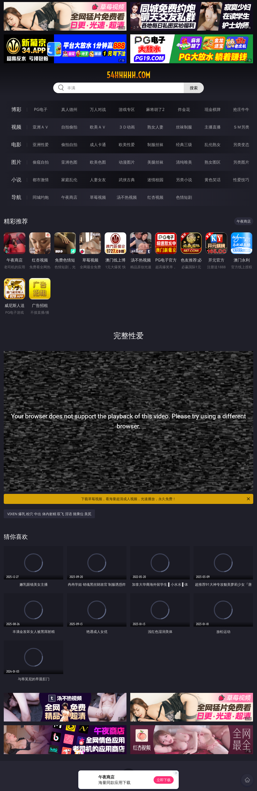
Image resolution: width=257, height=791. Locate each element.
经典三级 (184, 144)
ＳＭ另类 (241, 127)
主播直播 (213, 127)
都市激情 (41, 179)
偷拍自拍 (69, 144)
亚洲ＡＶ (41, 127)
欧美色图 (98, 162)
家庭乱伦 (69, 179)
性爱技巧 (241, 179)
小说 (16, 179)
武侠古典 (127, 179)
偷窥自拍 (41, 162)
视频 (16, 126)
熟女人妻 (155, 127)
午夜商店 (69, 197)
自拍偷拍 (69, 127)
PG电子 (40, 109)
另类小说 (184, 179)
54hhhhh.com (128, 75)
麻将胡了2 (155, 109)
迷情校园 (155, 179)
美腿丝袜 (155, 162)
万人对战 (98, 109)
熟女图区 (213, 162)
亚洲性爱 (41, 144)
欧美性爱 (127, 144)
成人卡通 (98, 144)
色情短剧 (184, 197)
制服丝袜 (155, 144)
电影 (16, 144)
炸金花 (184, 109)
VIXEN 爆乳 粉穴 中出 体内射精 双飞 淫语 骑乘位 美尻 (49, 513)
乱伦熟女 (213, 144)
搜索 (194, 88)
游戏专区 (127, 109)
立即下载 (164, 779)
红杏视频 (155, 197)
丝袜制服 (184, 127)
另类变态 (241, 144)
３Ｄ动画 (127, 127)
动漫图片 (127, 162)
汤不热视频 (127, 197)
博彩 (16, 109)
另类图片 (241, 162)
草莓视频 (98, 197)
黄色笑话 (213, 179)
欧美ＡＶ (98, 127)
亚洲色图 (69, 162)
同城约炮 (41, 197)
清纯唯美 (184, 162)
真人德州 (69, 109)
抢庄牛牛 (241, 109)
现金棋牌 (213, 109)
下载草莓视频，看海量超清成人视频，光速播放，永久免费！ (166, 499)
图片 (16, 162)
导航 (16, 197)
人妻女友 (98, 179)
